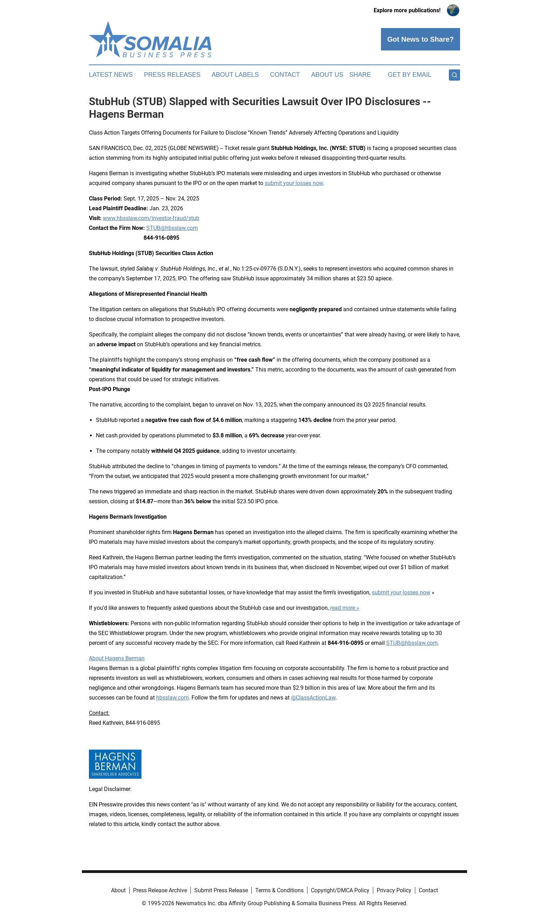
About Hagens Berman (117, 658)
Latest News (111, 74)
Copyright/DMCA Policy (340, 890)
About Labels (235, 74)
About (118, 890)
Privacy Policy (394, 890)
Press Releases (172, 74)
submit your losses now (294, 183)
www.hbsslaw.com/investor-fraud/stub (151, 218)
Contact (285, 74)
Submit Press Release (221, 890)
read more (342, 608)
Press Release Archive (160, 890)
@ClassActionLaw (313, 697)
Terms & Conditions (279, 890)
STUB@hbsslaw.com (172, 228)
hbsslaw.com (172, 697)
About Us (327, 74)
